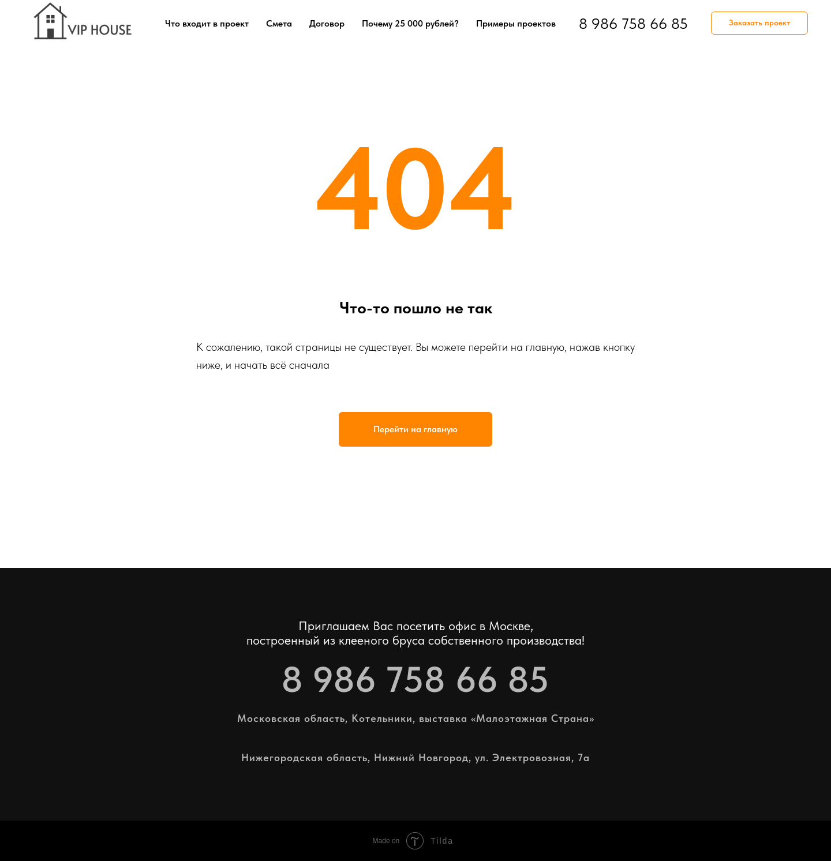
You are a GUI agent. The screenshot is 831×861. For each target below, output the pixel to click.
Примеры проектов (516, 23)
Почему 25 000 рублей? (410, 23)
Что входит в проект (207, 23)
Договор (327, 23)
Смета (279, 23)
